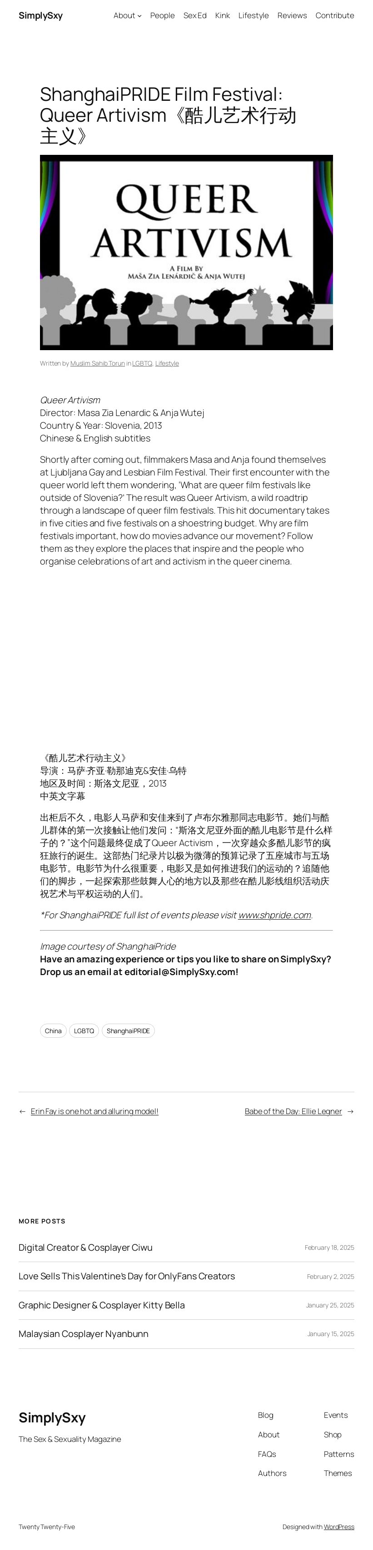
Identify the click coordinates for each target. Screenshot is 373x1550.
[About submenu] (139, 15)
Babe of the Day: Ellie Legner (293, 1111)
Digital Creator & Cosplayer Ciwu (86, 1248)
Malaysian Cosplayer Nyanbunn (84, 1334)
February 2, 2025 (330, 1276)
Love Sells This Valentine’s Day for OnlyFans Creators (127, 1276)
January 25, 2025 (330, 1305)
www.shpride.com (274, 915)
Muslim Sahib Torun (97, 363)
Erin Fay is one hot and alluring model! (95, 1111)
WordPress (339, 1526)
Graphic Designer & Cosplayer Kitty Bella (102, 1305)
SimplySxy (41, 15)
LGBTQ (142, 363)
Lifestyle (167, 363)
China (53, 1030)
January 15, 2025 (331, 1333)
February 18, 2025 (329, 1247)
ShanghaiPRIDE (128, 1030)
